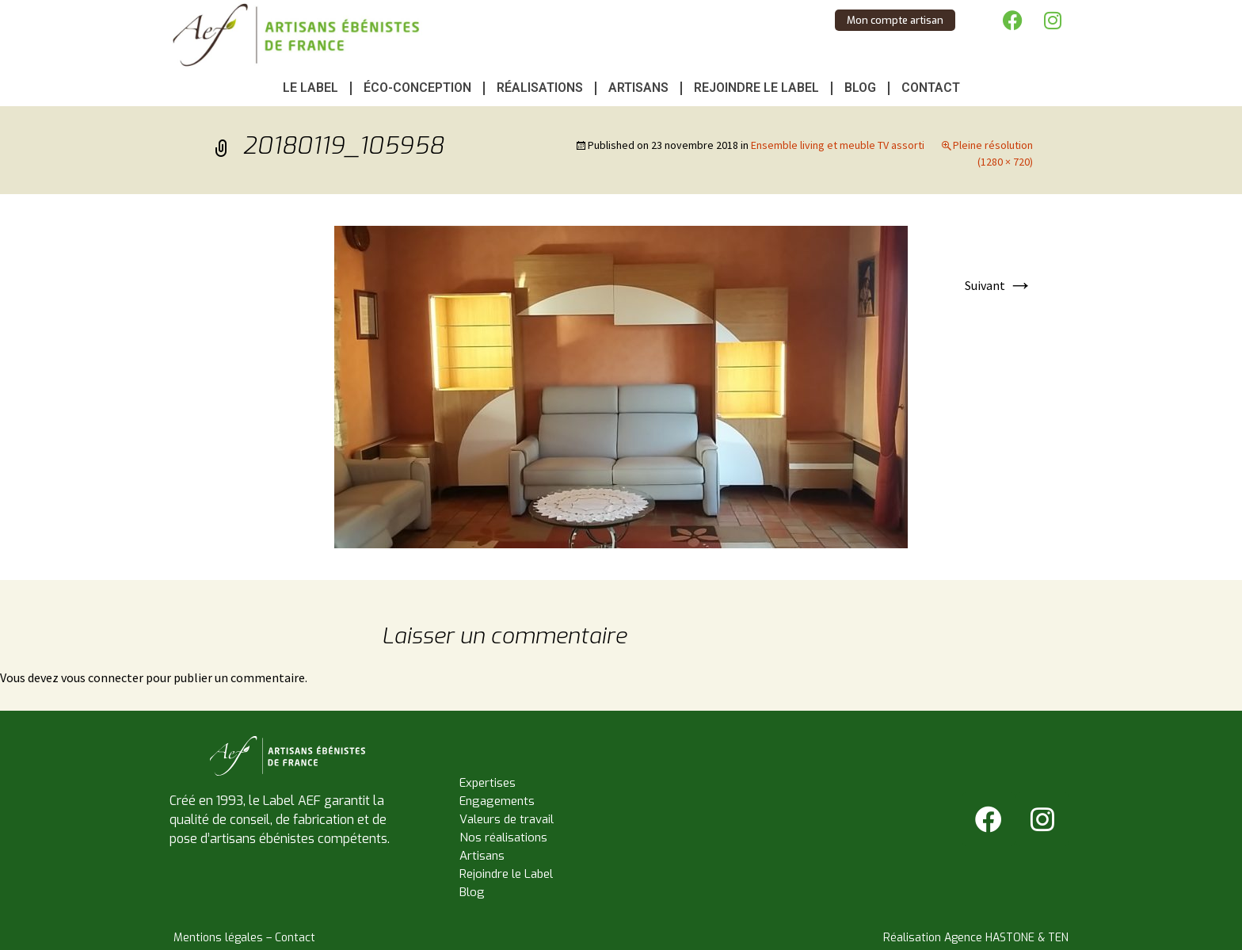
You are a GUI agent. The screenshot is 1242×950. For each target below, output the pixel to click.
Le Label (310, 87)
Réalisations (540, 87)
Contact (930, 87)
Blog (860, 87)
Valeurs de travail (506, 819)
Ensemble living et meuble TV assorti (837, 145)
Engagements (497, 801)
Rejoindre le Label (756, 87)
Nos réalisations (503, 837)
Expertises (487, 783)
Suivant (999, 285)
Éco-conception (417, 87)
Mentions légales (218, 937)
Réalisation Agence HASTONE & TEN (976, 937)
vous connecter (102, 677)
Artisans (638, 87)
